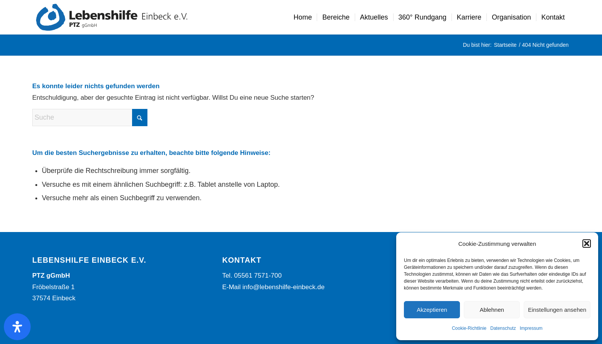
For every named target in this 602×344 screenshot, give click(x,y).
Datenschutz (503, 328)
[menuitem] (302, 17)
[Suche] (89, 117)
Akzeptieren (432, 309)
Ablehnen (492, 309)
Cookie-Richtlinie (469, 328)
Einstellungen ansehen (557, 309)
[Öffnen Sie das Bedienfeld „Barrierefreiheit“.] (17, 326)
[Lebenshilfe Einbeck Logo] (111, 17)
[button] (586, 243)
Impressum (531, 328)
